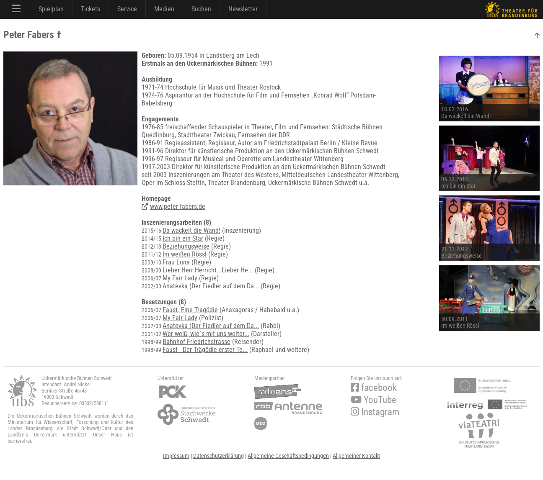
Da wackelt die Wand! (191, 230)
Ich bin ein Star (183, 238)
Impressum (176, 455)
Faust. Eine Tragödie (190, 310)
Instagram (375, 412)
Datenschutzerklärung (218, 455)
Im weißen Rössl (185, 254)
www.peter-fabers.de (177, 206)
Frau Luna (176, 262)
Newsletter (243, 9)
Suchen (201, 9)
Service (127, 9)
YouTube (373, 400)
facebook (374, 387)
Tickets (90, 9)
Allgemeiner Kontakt (356, 455)
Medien (164, 9)
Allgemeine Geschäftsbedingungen (288, 455)
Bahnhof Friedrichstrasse (196, 342)
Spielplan (51, 9)
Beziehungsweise (186, 246)
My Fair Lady (180, 278)
